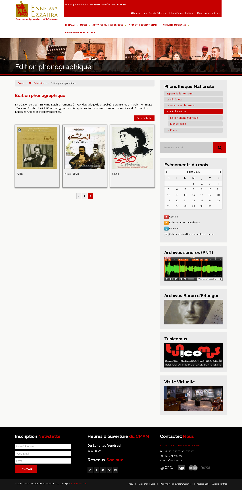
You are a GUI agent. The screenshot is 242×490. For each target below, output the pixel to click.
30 (201, 206)
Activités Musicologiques (109, 25)
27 (177, 206)
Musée (85, 25)
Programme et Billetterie (80, 32)
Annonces (174, 228)
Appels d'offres (219, 483)
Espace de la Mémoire (179, 93)
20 (177, 200)
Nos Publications (37, 83)
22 (193, 200)
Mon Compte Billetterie (156, 13)
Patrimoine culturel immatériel (175, 483)
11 (218, 189)
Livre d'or (143, 483)
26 (168, 206)
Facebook (96, 470)
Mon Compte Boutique (182, 13)
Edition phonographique (63, 83)
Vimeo (109, 470)
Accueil (21, 83)
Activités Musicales (176, 25)
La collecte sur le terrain (180, 105)
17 (209, 195)
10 (209, 189)
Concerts (173, 216)
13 (177, 195)
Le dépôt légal (174, 99)
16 (201, 195)
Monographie (178, 123)
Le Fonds (171, 130)
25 (218, 200)
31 (209, 206)
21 (185, 200)
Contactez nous (201, 483)
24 (209, 200)
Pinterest (115, 470)
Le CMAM (71, 25)
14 (185, 195)
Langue (136, 13)
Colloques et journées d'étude (184, 222)
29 (193, 206)
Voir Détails (144, 118)
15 (193, 195)
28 (185, 206)
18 (218, 195)
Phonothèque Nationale (144, 25)
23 (201, 200)
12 (168, 195)
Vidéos (154, 483)
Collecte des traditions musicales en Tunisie (191, 234)
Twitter (103, 470)
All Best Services (78, 483)
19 (168, 200)
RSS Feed (90, 470)
